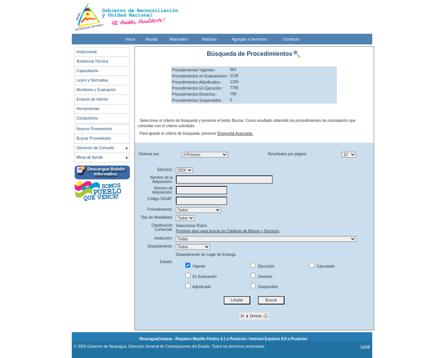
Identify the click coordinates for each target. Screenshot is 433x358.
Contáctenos (87, 118)
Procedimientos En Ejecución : (198, 88)
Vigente (195, 266)
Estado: (166, 262)
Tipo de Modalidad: (157, 217)
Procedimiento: (160, 209)
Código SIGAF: (160, 199)
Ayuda (152, 39)
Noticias (209, 39)
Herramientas (88, 109)
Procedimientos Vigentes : (194, 70)
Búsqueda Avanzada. (235, 133)
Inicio (131, 39)
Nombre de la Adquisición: (161, 179)
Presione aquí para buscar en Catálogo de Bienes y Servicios (227, 231)
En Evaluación (201, 276)
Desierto (261, 276)
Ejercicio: (165, 169)
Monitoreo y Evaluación (96, 90)
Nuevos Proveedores (94, 129)
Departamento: (160, 246)
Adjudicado (198, 287)
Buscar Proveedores (94, 138)
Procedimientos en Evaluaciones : (200, 76)
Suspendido (264, 287)
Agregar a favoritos (249, 39)
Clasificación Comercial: (162, 227)
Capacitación (88, 71)
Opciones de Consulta (95, 148)
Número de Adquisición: (162, 190)
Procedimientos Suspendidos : (197, 100)
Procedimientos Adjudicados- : (197, 82)
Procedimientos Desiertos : (195, 94)
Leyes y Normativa (92, 80)
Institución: (164, 238)
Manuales (179, 39)
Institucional (87, 52)
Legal (365, 346)
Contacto (291, 39)
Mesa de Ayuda (90, 157)
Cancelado (322, 266)
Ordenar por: (149, 154)
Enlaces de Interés (92, 99)
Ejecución (262, 266)
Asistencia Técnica (92, 61)
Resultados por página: (287, 154)
